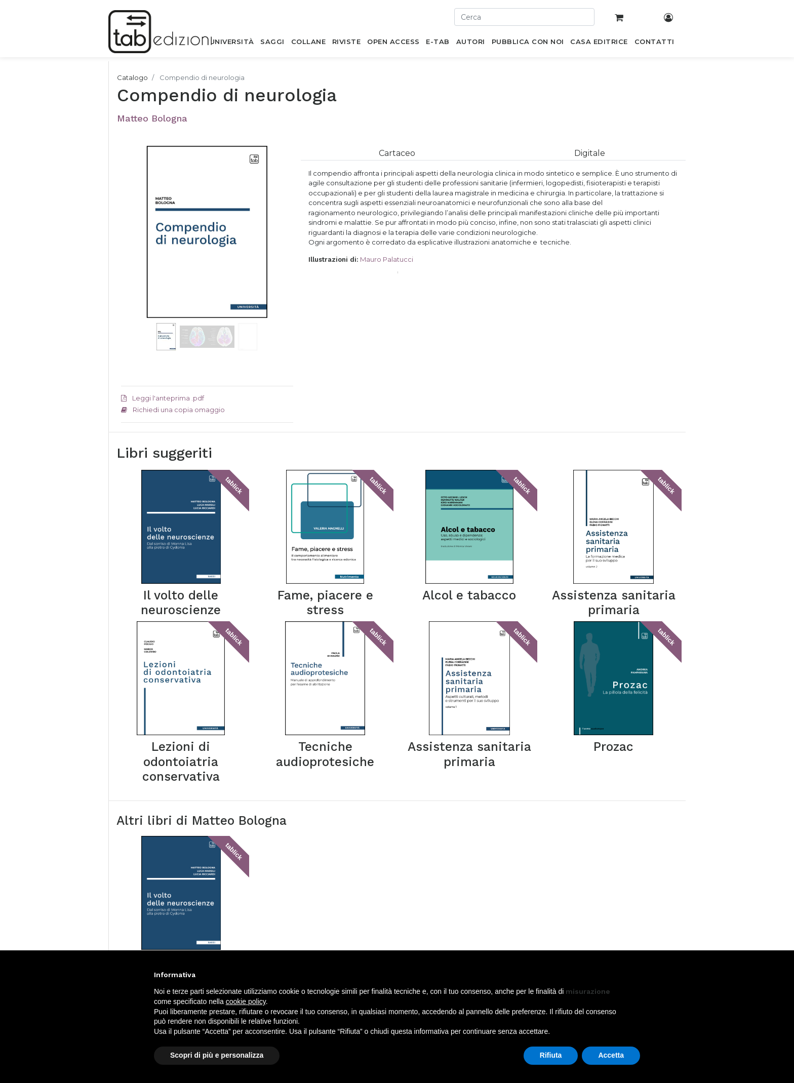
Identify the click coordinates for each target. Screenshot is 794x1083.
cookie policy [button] (246, 1001)
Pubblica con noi (234, 929)
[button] (134, 247)
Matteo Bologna (152, 118)
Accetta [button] (611, 1055)
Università (223, 904)
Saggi (216, 916)
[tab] (397, 153)
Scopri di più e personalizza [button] (216, 1055)
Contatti (319, 916)
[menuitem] (231, 43)
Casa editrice (327, 904)
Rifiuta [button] (551, 1055)
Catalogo (132, 77)
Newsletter (324, 929)
